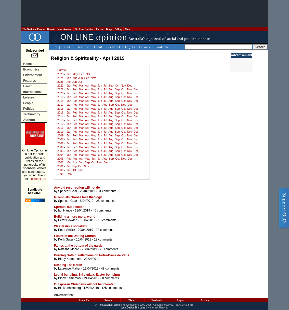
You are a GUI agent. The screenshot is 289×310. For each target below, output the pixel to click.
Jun (80, 77)
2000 (60, 170)
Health (28, 86)
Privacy (144, 47)
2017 (60, 104)
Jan (69, 74)
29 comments (109, 249)
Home (27, 64)
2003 (60, 158)
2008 (60, 139)
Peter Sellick (66, 230)
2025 (60, 74)
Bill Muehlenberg (69, 288)
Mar (81, 85)
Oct (88, 74)
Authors (29, 120)
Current (62, 70)
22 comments (105, 230)
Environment (32, 75)
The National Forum (33, 29)
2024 (60, 77)
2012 (60, 123)
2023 (60, 81)
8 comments (110, 278)
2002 (60, 162)
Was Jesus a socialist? (70, 226)
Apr (74, 77)
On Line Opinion (84, 29)
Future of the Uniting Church (75, 236)
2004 (60, 154)
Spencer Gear (67, 191)
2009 (60, 135)
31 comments (107, 191)
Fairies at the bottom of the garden (79, 245)
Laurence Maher (69, 268)
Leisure (28, 97)
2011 (60, 127)
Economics (31, 69)
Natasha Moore (68, 249)
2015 (60, 112)
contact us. (38, 179)
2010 (60, 131)
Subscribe (81, 47)
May (75, 74)
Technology (31, 114)
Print (54, 47)
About (128, 29)
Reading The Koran (68, 265)
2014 (60, 116)
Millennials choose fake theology (78, 197)
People (28, 103)
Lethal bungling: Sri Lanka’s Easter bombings (87, 274)
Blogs (109, 29)
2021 (60, 89)
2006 (60, 147)
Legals (130, 47)
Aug (111, 89)
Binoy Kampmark (69, 259)
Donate (51, 29)
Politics (28, 108)
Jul (80, 81)
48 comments (110, 268)
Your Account (65, 29)
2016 (60, 108)
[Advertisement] (144, 13)
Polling (118, 29)
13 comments (107, 220)
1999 (60, 173)
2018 (60, 100)
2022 (60, 85)
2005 (60, 150)
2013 (60, 120)
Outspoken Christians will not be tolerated (84, 284)
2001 (60, 166)
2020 (60, 93)
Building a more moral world (74, 216)
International (32, 92)
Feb (75, 85)
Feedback (114, 47)
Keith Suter (65, 239)
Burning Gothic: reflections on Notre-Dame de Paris (91, 255)
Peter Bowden (67, 220)
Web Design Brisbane (133, 307)
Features (29, 80)
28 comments (105, 201)
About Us (84, 300)
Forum (99, 29)
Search (108, 300)
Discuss (132, 300)
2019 (60, 96)
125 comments (112, 288)
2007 (60, 143)
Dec (129, 85)
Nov (93, 77)
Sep (81, 74)
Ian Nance (65, 210)
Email (66, 47)
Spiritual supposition (69, 207)
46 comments (102, 210)
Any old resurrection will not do (77, 187)
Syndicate (162, 47)
